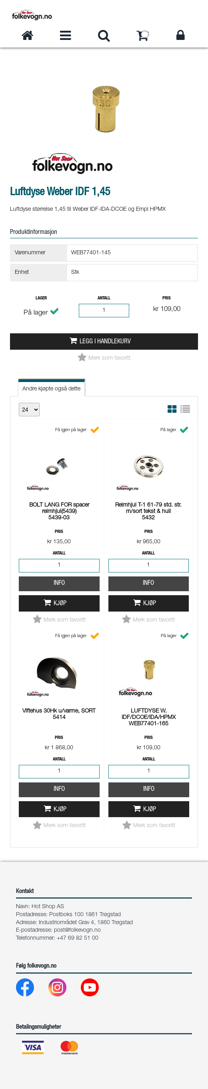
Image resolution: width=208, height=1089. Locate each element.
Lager (41, 298)
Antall (104, 298)
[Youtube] (96, 989)
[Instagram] (63, 989)
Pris (166, 298)
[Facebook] (31, 989)
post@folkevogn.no (77, 930)
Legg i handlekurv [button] (105, 342)
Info (59, 479)
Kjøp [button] (60, 500)
